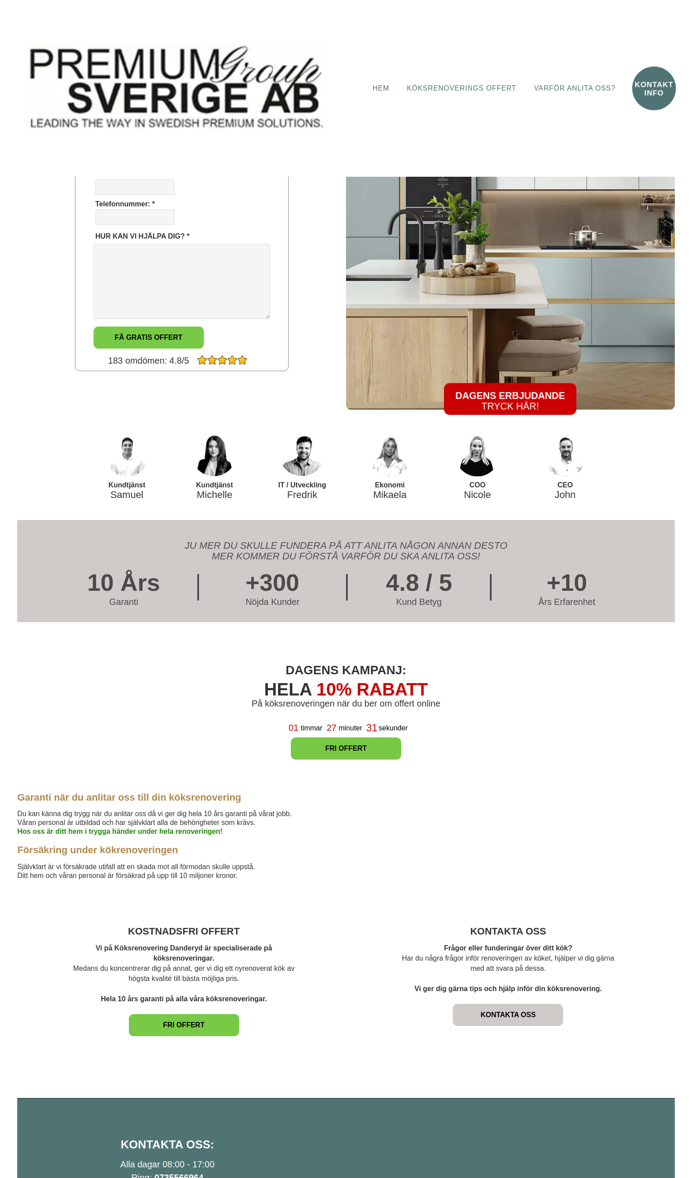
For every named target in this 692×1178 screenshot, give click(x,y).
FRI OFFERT (346, 748)
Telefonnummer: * (134, 212)
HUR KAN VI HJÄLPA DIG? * (142, 236)
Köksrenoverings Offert (461, 88)
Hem (380, 88)
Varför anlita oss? (575, 88)
